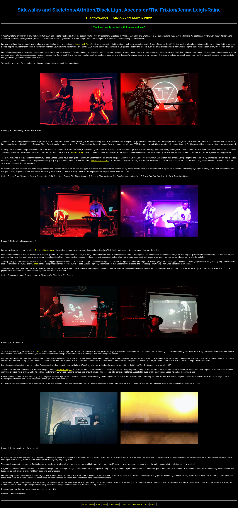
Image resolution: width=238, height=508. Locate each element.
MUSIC (98, 504)
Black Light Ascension (44, 250)
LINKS (146, 504)
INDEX (84, 504)
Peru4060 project (63, 369)
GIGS (105, 504)
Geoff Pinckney (76, 152)
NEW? (91, 504)
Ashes (35, 264)
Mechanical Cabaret (100, 160)
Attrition (40, 351)
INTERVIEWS (114, 504)
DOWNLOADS (126, 504)
